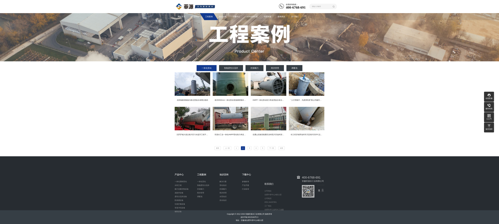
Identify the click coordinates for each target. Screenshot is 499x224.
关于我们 (295, 16)
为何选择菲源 (252, 16)
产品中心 (195, 16)
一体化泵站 (207, 68)
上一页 (227, 148)
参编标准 (245, 197)
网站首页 (181, 16)
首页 (217, 148)
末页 (281, 148)
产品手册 (245, 201)
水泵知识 (223, 212)
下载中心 (236, 16)
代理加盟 (267, 16)
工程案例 (209, 16)
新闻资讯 (281, 16)
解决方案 (223, 197)
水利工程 (178, 201)
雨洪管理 (275, 68)
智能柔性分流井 (231, 68)
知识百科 (222, 16)
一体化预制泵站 (181, 197)
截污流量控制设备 (182, 205)
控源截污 (254, 68)
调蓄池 (294, 68)
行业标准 (245, 205)
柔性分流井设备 (181, 212)
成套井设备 (179, 209)
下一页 (271, 148)
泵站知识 (223, 201)
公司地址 (267, 223)
